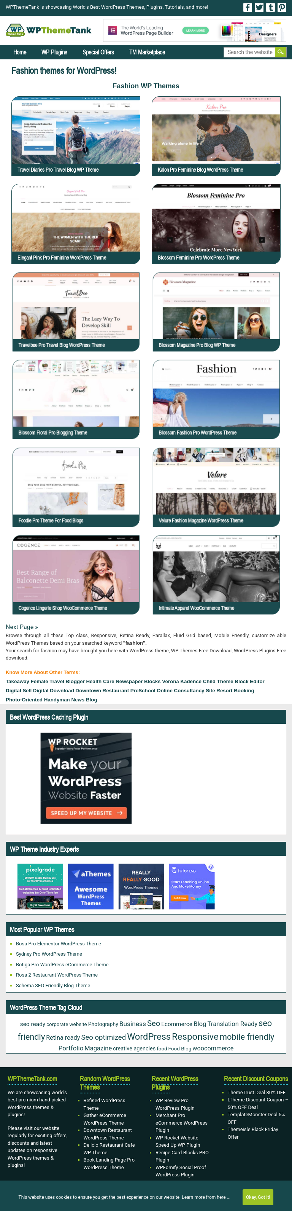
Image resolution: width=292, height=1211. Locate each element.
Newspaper (129, 681)
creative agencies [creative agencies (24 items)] (134, 1048)
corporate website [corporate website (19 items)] (66, 1024)
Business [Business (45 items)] (132, 1024)
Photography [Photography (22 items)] (103, 1024)
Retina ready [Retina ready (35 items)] (63, 1037)
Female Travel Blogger (58, 681)
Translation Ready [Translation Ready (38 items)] (233, 1024)
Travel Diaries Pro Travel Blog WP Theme (57, 170)
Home (19, 52)
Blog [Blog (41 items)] (200, 1024)
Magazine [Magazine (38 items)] (98, 1048)
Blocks (152, 681)
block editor (250, 681)
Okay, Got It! (258, 1197)
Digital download (53, 690)
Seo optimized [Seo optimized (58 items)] (103, 1037)
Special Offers (98, 52)
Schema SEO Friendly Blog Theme (53, 985)
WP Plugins (54, 52)
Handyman (57, 700)
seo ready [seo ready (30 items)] (32, 1024)
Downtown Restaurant (102, 690)
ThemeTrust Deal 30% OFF (257, 1092)
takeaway (17, 681)
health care (100, 681)
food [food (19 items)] (162, 1049)
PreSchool (143, 690)
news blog (84, 700)
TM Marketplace (147, 52)
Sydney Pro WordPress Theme (49, 954)
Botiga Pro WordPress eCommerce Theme (62, 964)
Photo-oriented (24, 700)
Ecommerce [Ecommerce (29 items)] (176, 1024)
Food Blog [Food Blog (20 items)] (180, 1048)
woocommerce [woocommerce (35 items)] (212, 1048)
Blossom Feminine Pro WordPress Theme (198, 257)
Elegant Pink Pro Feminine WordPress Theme (61, 257)
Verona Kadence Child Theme (197, 681)
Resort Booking (235, 690)
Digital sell (19, 690)
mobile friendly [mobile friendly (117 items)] (247, 1037)
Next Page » (22, 627)
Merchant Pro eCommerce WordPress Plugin (182, 1122)
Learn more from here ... (206, 1197)
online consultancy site (186, 690)
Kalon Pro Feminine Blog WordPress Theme (200, 170)
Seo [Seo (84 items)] (153, 1023)
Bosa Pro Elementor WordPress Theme (58, 943)
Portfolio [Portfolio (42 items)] (71, 1048)
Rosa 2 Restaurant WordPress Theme (57, 975)
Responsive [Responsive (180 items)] (195, 1036)
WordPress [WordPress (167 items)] (149, 1036)
